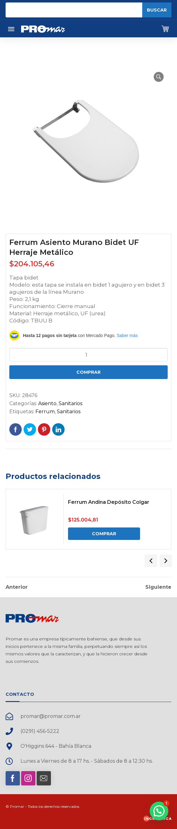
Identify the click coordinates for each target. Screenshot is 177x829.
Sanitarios (70, 403)
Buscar (157, 10)
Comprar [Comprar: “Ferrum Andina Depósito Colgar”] (104, 533)
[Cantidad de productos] (88, 355)
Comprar (88, 372)
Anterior (17, 587)
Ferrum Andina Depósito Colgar (108, 502)
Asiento (47, 403)
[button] (159, 77)
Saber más (127, 335)
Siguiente (158, 587)
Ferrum (45, 412)
